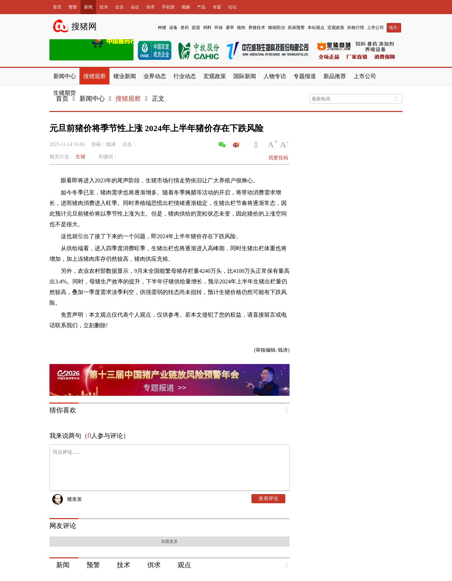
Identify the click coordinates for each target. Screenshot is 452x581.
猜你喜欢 (62, 410)
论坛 (232, 7)
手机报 (168, 7)
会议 (135, 7)
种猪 (162, 27)
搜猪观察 (128, 98)
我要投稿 (278, 157)
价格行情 (355, 27)
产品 (201, 7)
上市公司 (375, 27)
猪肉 (241, 27)
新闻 (88, 7)
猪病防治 (276, 27)
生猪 (80, 156)
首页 (57, 7)
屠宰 (230, 27)
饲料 (207, 27)
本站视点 (316, 27)
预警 (73, 7)
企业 (119, 7)
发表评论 (268, 498)
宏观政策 (335, 27)
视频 (186, 7)
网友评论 (62, 525)
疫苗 (196, 27)
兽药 (184, 27)
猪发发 (74, 499)
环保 (218, 27)
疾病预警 (296, 27)
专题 (217, 7)
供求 (150, 7)
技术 (104, 7)
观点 (184, 565)
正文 (158, 98)
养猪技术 (256, 27)
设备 (173, 27)
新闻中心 (92, 98)
